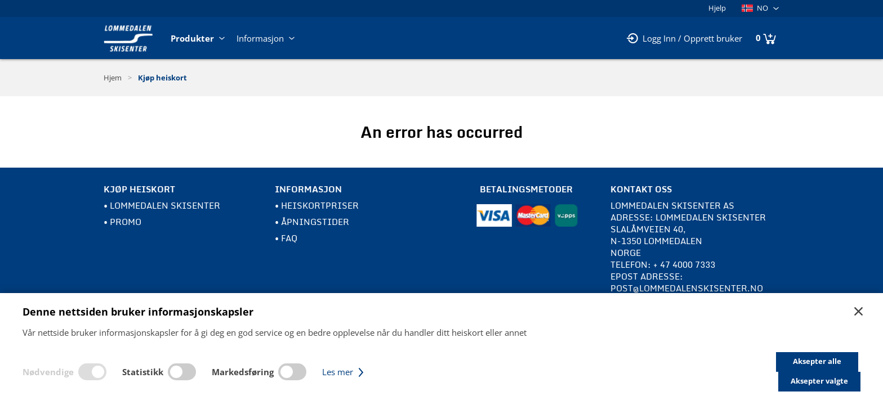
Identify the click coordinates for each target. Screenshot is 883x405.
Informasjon (266, 38)
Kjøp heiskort (162, 78)
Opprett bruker (713, 38)
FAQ (289, 238)
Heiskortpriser (320, 205)
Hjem (113, 78)
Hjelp (717, 8)
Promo (125, 221)
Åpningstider (315, 221)
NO (755, 8)
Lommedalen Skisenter (165, 205)
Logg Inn (659, 38)
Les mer (344, 381)
